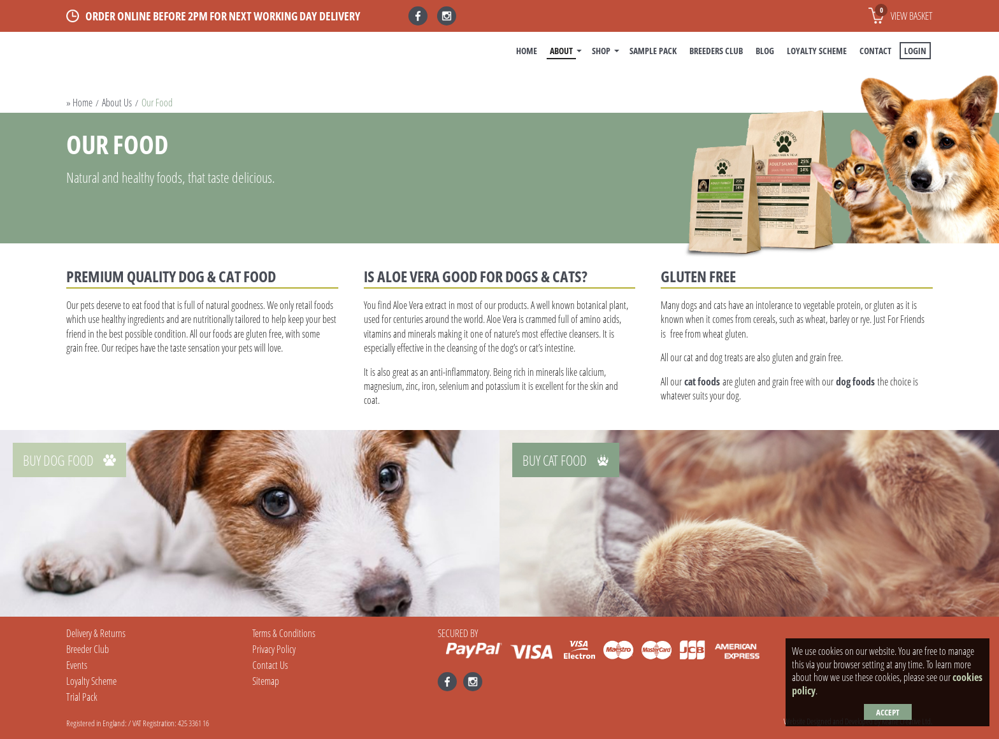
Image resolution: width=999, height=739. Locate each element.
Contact (875, 51)
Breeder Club (87, 649)
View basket (904, 13)
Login (915, 51)
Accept (888, 712)
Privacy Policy (274, 649)
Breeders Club (716, 51)
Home (526, 51)
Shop (601, 51)
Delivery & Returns (96, 633)
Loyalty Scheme (817, 51)
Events (76, 665)
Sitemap (265, 681)
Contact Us (270, 665)
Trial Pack (81, 697)
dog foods (855, 382)
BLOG (765, 51)
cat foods (702, 382)
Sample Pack (653, 51)
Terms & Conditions (283, 633)
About (561, 51)
